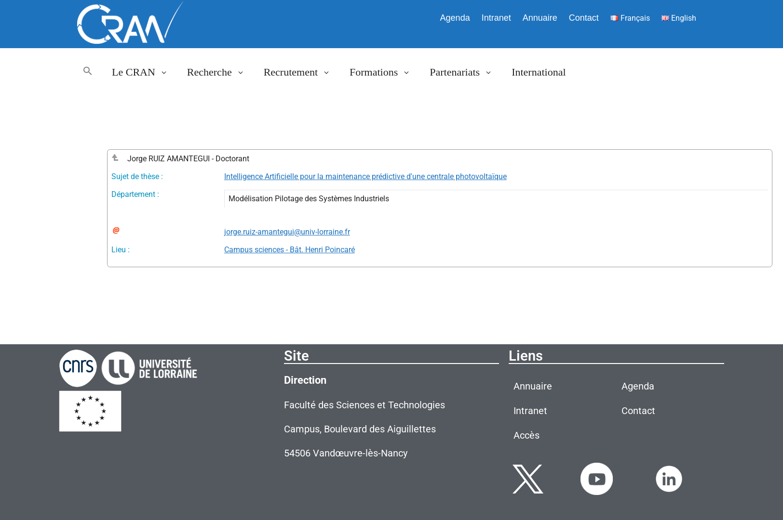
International (539, 72)
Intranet (496, 18)
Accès (526, 435)
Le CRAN (144, 72)
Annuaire (540, 18)
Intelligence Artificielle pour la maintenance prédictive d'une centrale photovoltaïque (365, 176)
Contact (584, 18)
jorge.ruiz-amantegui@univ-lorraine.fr (287, 231)
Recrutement (302, 72)
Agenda (455, 18)
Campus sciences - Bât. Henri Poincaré (289, 249)
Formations (385, 72)
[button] (87, 72)
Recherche (220, 72)
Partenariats (466, 72)
